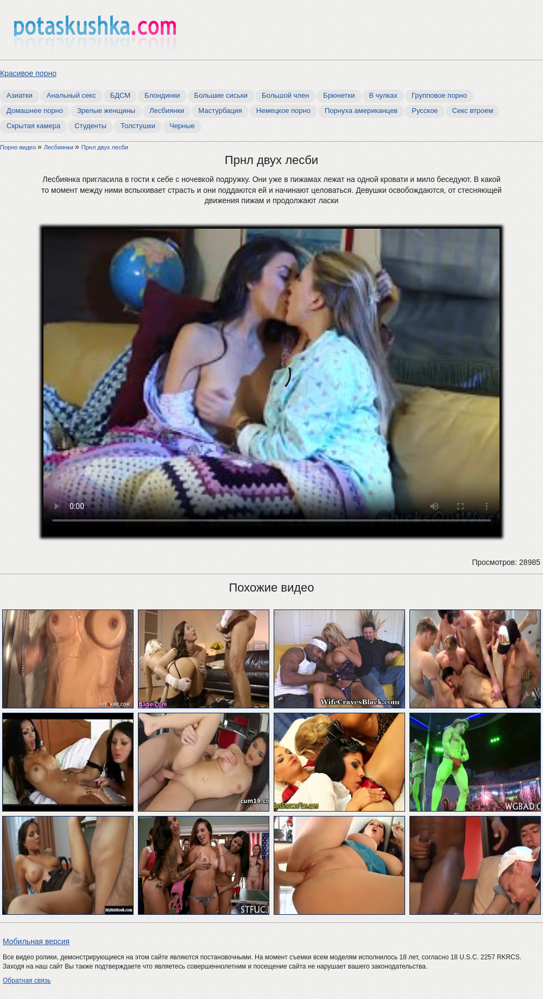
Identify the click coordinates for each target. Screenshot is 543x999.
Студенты (90, 126)
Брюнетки (339, 95)
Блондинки (162, 95)
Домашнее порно (35, 110)
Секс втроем (473, 110)
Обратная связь (26, 980)
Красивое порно (28, 73)
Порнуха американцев (361, 110)
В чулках (383, 95)
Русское (425, 110)
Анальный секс (71, 95)
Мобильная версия (36, 941)
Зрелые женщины (106, 110)
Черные (182, 126)
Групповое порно (439, 95)
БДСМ (120, 95)
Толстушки (138, 126)
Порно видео (18, 147)
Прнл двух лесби (104, 147)
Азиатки (20, 95)
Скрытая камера (33, 126)
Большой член (285, 95)
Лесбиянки (166, 110)
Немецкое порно (283, 110)
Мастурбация (220, 110)
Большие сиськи (221, 95)
